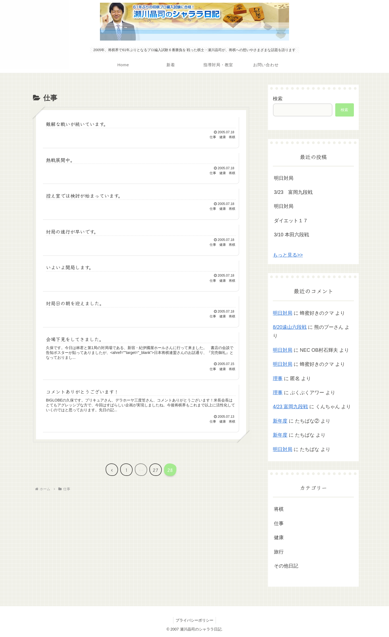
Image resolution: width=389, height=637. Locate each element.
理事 (278, 378)
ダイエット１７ (291, 220)
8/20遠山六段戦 (290, 327)
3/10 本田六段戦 (291, 234)
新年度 (280, 421)
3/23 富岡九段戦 (293, 192)
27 (155, 473)
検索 (278, 98)
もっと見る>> (288, 255)
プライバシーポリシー (194, 620)
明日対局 (283, 178)
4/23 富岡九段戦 (290, 406)
